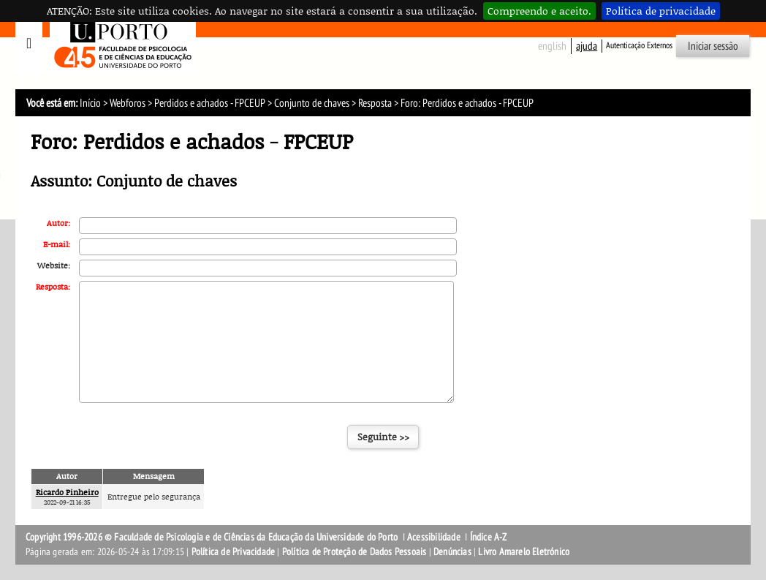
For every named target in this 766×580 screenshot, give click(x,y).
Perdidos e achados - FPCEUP (209, 103)
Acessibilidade (433, 537)
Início (90, 103)
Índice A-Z (488, 537)
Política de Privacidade (234, 552)
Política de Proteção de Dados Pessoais (354, 552)
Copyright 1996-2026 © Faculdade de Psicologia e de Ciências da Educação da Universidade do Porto (213, 537)
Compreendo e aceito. (539, 11)
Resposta (375, 103)
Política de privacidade (661, 11)
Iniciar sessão (713, 46)
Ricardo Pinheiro (67, 491)
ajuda (586, 46)
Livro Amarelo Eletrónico (523, 552)
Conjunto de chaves (311, 103)
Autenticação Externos (639, 45)
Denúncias (452, 552)
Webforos (127, 103)
